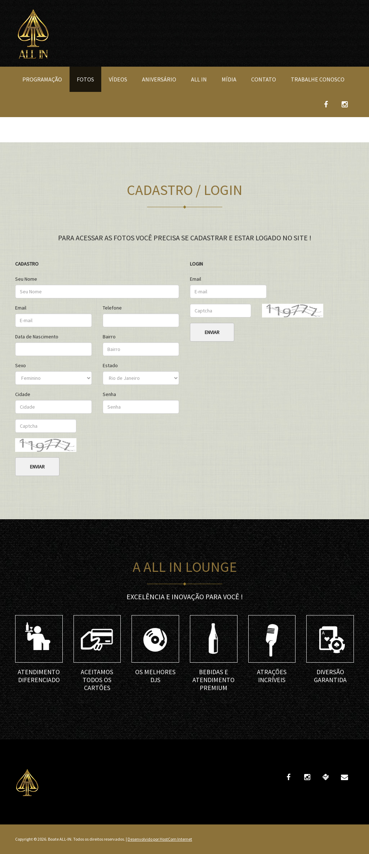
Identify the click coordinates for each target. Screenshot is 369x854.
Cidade (22, 394)
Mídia (229, 79)
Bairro (109, 336)
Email (20, 307)
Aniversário (159, 79)
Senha (109, 394)
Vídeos (118, 79)
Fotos (85, 79)
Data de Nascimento (36, 336)
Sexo (20, 365)
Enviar (37, 466)
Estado (110, 365)
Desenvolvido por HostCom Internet (160, 839)
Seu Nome (26, 279)
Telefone (112, 307)
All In (199, 79)
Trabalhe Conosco (317, 79)
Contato (263, 79)
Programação (42, 79)
